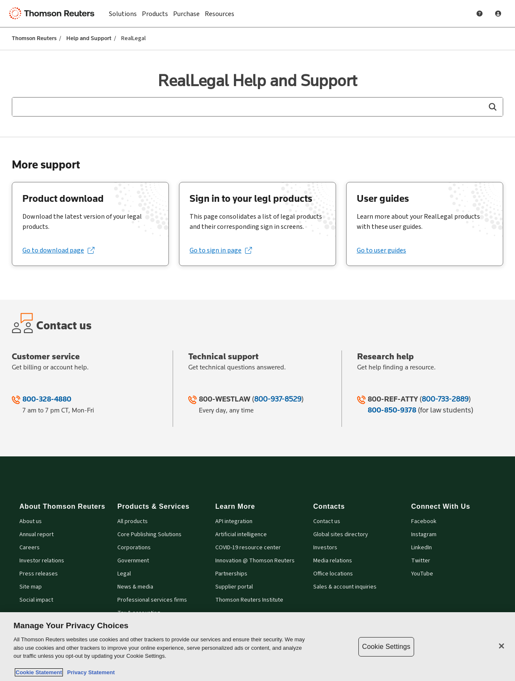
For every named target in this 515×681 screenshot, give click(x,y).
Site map (30, 587)
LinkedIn (421, 548)
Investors (325, 548)
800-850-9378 (392, 410)
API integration (233, 522)
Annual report (36, 535)
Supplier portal (234, 587)
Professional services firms (152, 600)
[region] (257, 646)
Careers (29, 548)
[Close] (501, 646)
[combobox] (257, 107)
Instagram (423, 535)
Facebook (423, 522)
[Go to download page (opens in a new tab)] (58, 250)
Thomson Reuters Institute (249, 600)
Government (133, 561)
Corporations (134, 548)
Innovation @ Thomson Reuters (255, 561)
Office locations (333, 574)
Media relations (332, 561)
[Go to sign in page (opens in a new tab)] (221, 250)
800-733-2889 (445, 399)
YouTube (422, 574)
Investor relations (41, 561)
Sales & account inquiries (345, 587)
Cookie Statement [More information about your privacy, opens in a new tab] (39, 672)
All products (132, 522)
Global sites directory (340, 535)
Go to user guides (381, 250)
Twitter (420, 561)
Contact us (326, 522)
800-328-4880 (46, 399)
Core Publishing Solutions (149, 535)
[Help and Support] (479, 13)
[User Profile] (498, 13)
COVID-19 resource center (248, 548)
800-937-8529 (277, 399)
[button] (492, 107)
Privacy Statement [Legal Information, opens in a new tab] (89, 672)
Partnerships (231, 574)
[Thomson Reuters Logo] (54, 13)
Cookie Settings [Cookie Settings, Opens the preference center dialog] (386, 646)
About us (30, 522)
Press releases (38, 574)
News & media (135, 587)
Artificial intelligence (241, 535)
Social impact (36, 600)
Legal (124, 574)
